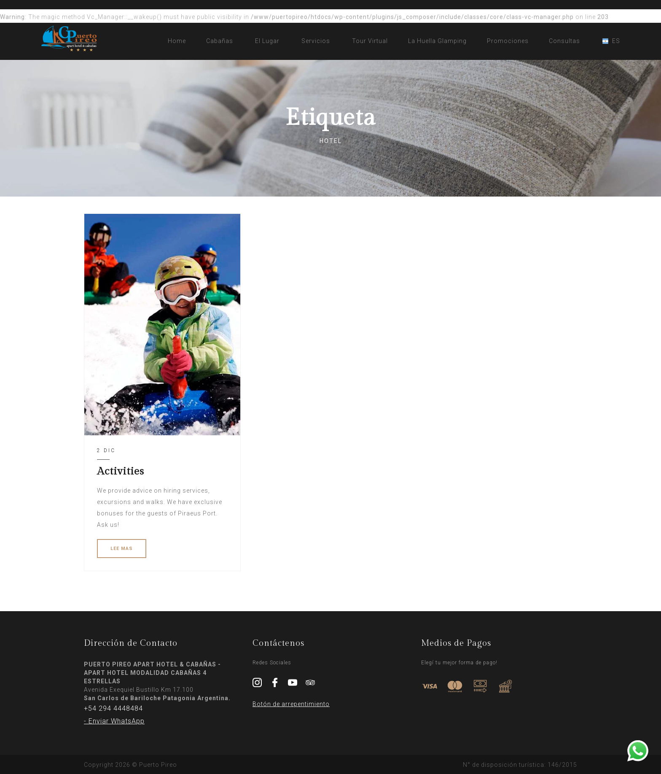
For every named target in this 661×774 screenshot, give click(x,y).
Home (177, 41)
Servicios (315, 41)
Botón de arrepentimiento (291, 704)
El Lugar (267, 41)
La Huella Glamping (437, 41)
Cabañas (219, 41)
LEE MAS (121, 548)
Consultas (564, 41)
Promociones (508, 41)
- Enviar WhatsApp (114, 721)
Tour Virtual (370, 41)
